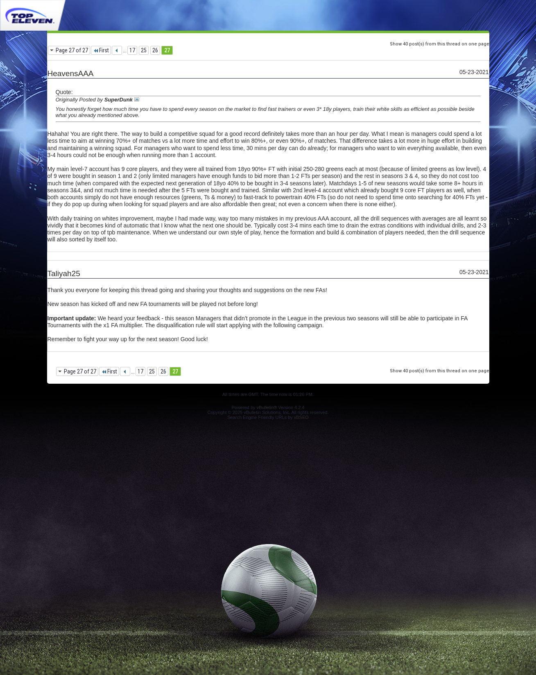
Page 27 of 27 (72, 50)
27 (167, 50)
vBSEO (301, 417)
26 (155, 50)
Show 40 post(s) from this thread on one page (439, 44)
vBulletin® (267, 407)
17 (132, 50)
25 (144, 50)
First (101, 50)
